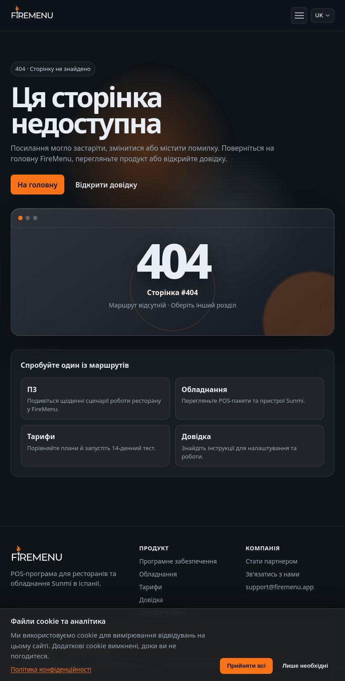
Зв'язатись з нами (272, 574)
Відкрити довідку (106, 185)
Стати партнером (272, 561)
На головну (37, 185)
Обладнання (158, 574)
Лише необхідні (305, 665)
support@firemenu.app (280, 587)
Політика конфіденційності (51, 669)
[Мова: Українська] (322, 15)
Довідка (151, 599)
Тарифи (150, 587)
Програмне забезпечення (178, 561)
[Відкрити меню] (299, 15)
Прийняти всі (246, 665)
